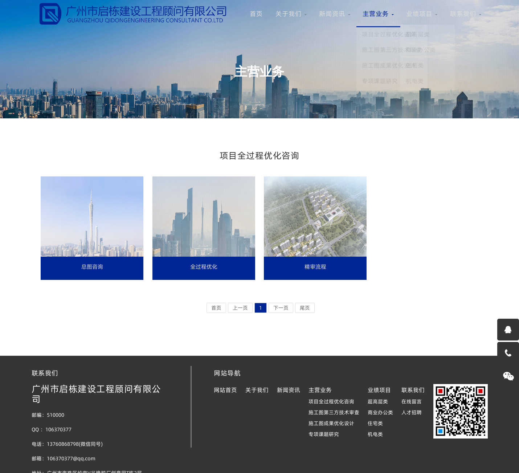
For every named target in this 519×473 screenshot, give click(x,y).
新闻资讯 (134, 32)
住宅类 (375, 423)
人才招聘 (411, 412)
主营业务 (181, 32)
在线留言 (411, 401)
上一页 (240, 307)
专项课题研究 (323, 434)
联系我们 (276, 32)
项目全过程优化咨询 (331, 401)
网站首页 (225, 390)
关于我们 (87, 32)
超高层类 (378, 401)
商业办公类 (380, 412)
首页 (49, 32)
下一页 (281, 307)
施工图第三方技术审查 (333, 412)
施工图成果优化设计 (331, 423)
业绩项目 (228, 32)
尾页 (305, 307)
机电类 (375, 434)
